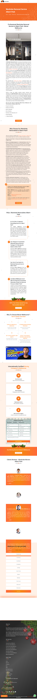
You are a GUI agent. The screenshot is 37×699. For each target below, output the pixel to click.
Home (7, 14)
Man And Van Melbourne (10, 654)
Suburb (10, 14)
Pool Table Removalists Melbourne (11, 653)
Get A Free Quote (18, 441)
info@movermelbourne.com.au (16, 194)
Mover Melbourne (9, 72)
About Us (7, 663)
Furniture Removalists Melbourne (11, 646)
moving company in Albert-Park (22, 84)
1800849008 (14, 195)
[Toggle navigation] (34, 1)
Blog (6, 666)
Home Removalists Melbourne (10, 645)
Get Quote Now (18, 307)
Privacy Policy (8, 672)
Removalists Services (9, 669)
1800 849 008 (8, 684)
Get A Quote (18, 120)
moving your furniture (18, 80)
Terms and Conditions (9, 671)
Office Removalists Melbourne (10, 648)
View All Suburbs (19, 453)
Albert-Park (14, 14)
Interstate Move (21, 422)
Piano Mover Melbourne (9, 651)
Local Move (15, 422)
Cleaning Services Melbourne (10, 643)
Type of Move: (9, 422)
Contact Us (7, 664)
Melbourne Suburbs (9, 674)
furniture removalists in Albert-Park (24, 135)
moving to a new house (13, 69)
